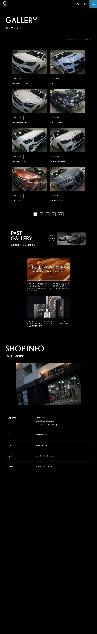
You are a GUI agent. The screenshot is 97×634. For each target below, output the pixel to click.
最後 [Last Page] (60, 214)
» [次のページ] (53, 214)
